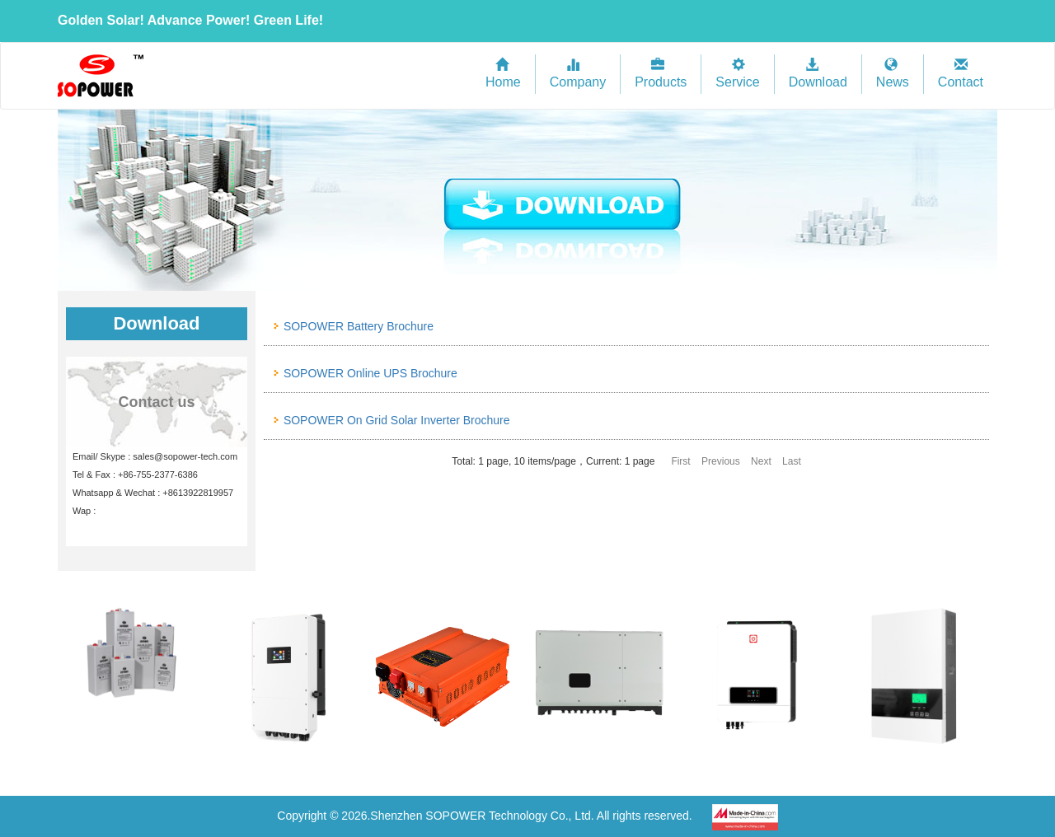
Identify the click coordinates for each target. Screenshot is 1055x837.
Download (818, 73)
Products (661, 73)
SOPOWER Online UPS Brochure (370, 373)
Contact (960, 73)
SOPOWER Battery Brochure (359, 326)
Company (578, 73)
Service (737, 73)
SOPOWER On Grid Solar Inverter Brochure (397, 420)
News (892, 73)
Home (503, 73)
